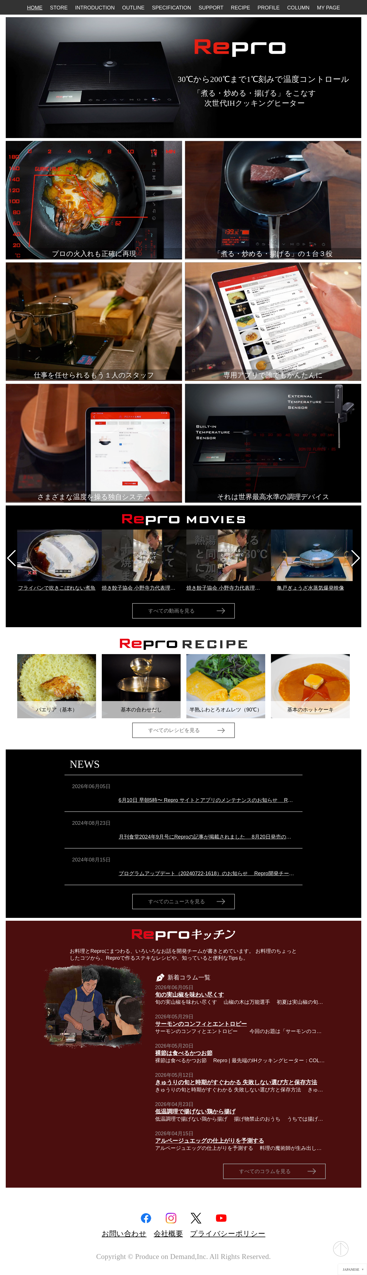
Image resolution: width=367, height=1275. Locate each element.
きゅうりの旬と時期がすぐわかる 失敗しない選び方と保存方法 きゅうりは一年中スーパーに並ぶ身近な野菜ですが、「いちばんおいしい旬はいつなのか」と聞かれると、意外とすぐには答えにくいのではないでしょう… (240, 1090)
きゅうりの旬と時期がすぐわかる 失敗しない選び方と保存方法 (236, 1082)
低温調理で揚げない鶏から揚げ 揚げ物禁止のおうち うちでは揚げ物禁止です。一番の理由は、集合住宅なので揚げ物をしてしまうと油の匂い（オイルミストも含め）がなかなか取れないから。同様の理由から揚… (240, 1119)
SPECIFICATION (171, 8)
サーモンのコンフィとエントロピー (201, 1024)
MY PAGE (328, 8)
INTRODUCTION (95, 8)
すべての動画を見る (171, 611)
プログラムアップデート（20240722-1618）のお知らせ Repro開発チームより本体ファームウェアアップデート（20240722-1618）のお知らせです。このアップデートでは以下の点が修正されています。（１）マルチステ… (207, 873)
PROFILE (268, 8)
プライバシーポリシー (227, 1233)
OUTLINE (133, 8)
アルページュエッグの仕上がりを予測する (209, 1141)
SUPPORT (211, 8)
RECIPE (240, 8)
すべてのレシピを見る (174, 730)
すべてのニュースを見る (176, 901)
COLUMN (298, 8)
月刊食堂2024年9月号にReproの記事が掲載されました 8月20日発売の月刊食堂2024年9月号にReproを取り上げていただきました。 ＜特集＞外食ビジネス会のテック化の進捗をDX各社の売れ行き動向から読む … (207, 837)
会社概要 (168, 1233)
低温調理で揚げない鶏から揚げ (195, 1111)
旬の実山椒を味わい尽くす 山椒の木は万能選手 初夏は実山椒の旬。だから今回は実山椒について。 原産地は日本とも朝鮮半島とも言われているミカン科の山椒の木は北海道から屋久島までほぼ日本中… (240, 1002)
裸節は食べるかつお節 (183, 1053)
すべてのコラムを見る (265, 1171)
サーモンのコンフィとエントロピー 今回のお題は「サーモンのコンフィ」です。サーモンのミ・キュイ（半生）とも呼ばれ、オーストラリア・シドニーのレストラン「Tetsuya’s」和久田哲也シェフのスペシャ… (240, 1031)
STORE (59, 8)
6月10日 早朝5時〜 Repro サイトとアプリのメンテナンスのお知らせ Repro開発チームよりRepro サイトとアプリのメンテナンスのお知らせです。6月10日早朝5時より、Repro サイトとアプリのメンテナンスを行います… (207, 800)
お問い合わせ (124, 1233)
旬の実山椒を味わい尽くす (189, 994)
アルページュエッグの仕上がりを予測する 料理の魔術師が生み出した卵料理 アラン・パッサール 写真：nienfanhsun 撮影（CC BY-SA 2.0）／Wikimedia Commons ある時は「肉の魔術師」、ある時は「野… (240, 1148)
